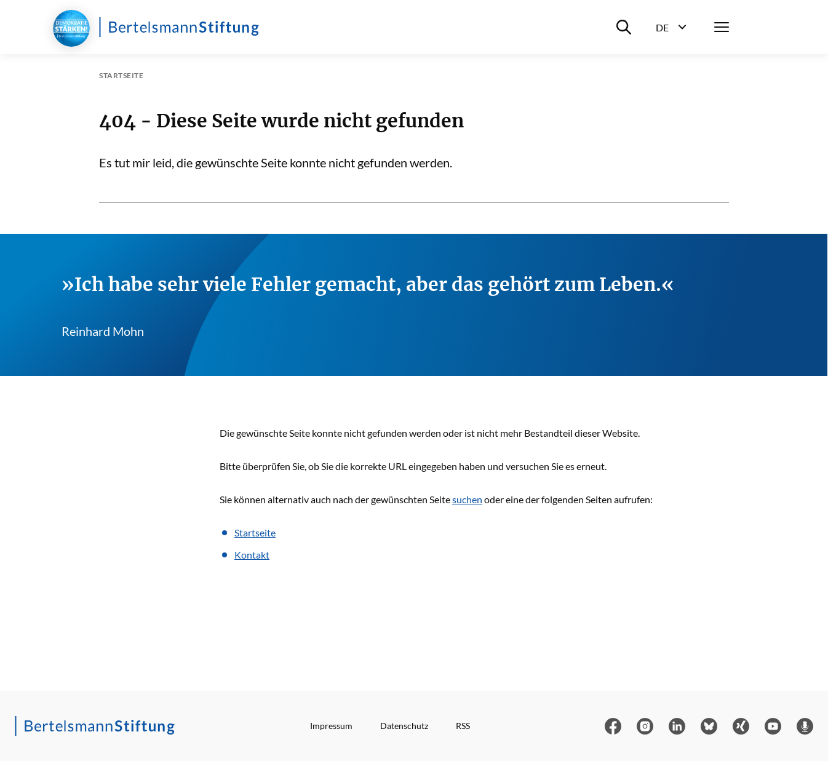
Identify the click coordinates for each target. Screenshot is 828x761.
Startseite (255, 532)
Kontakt (251, 554)
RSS (463, 725)
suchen (467, 499)
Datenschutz (404, 725)
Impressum (331, 725)
